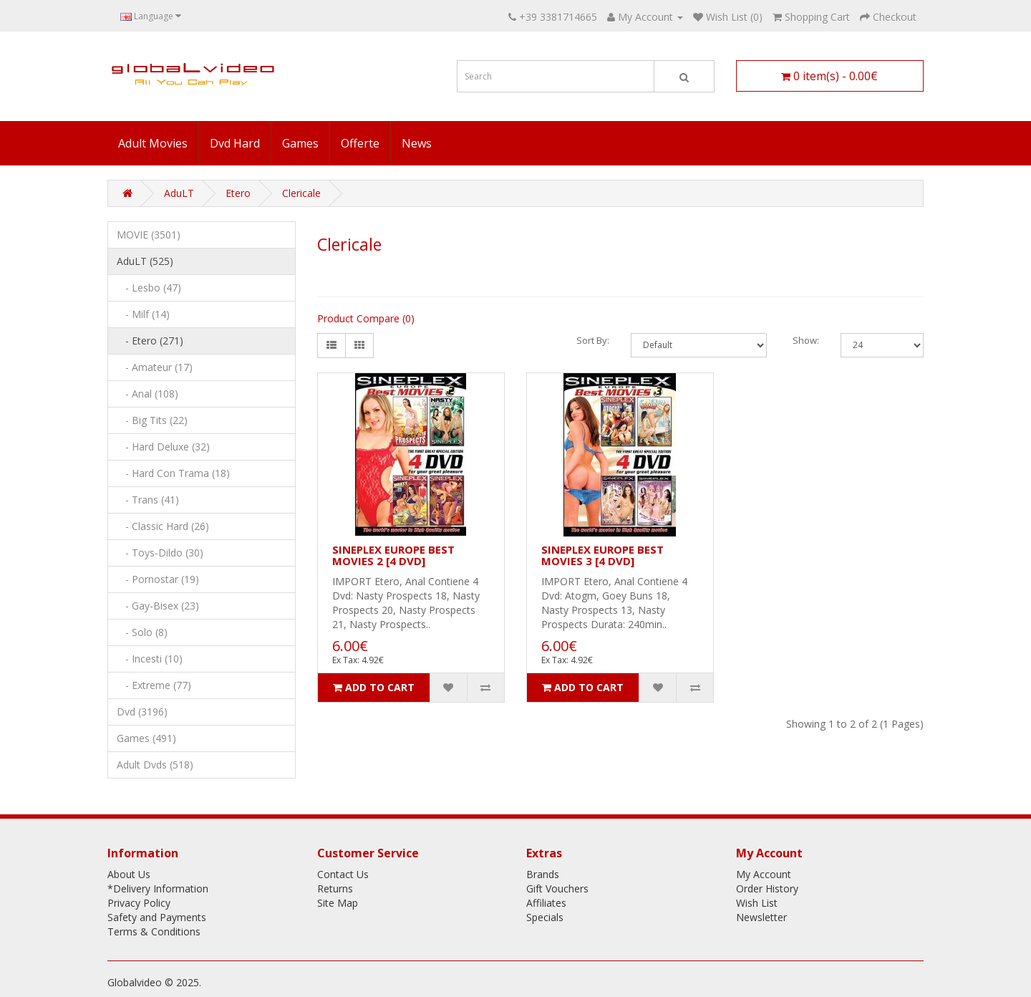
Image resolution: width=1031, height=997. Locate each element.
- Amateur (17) (155, 367)
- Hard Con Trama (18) (173, 473)
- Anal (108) (147, 393)
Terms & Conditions (153, 931)
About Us (128, 874)
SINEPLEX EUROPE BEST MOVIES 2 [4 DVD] (393, 555)
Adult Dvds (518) (155, 764)
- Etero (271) (150, 340)
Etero (238, 193)
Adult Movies (153, 143)
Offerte (360, 143)
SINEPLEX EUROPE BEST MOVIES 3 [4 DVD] (602, 555)
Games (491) (146, 738)
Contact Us (343, 874)
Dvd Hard (235, 143)
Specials (544, 917)
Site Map (337, 903)
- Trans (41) (148, 499)
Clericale (301, 193)
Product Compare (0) (366, 318)
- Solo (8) (142, 632)
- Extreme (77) (154, 685)
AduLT (179, 193)
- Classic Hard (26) (163, 526)
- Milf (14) (143, 314)
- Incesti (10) (150, 658)
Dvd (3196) (142, 711)
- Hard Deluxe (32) (163, 446)
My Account (763, 874)
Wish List (757, 903)
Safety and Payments (156, 917)
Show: (806, 340)
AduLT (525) (145, 261)
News (417, 143)
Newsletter (761, 917)
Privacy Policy (138, 903)
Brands (542, 874)
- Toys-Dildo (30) (160, 552)
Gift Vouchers (557, 888)
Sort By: (592, 340)
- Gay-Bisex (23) (158, 605)
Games (300, 143)
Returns (335, 888)
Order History (767, 888)
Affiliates (546, 903)
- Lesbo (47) (149, 287)
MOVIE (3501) (148, 234)
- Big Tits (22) (152, 420)
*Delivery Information (157, 888)
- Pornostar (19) (158, 579)
